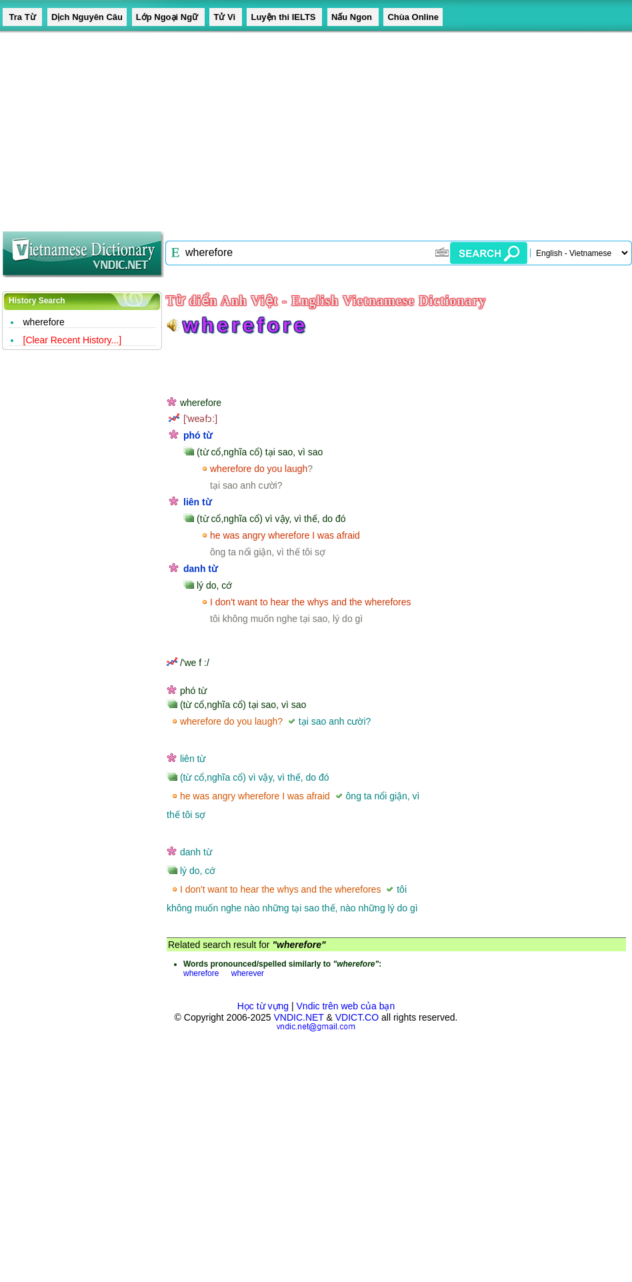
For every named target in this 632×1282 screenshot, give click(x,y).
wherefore (44, 322)
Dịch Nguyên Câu (87, 17)
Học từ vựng (263, 1006)
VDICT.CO (357, 1017)
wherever (247, 973)
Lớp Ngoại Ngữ (168, 17)
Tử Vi (225, 17)
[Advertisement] (256, 126)
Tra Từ (22, 17)
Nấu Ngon (353, 17)
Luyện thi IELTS (284, 17)
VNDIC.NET (298, 1017)
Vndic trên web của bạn (346, 1006)
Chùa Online (413, 17)
